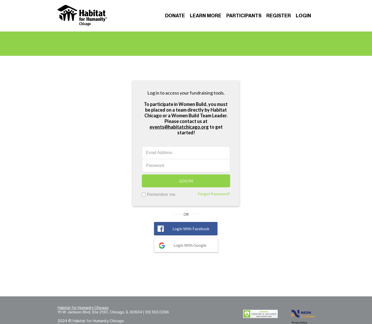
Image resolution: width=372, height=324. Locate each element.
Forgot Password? (214, 193)
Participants (243, 16)
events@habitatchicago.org (179, 127)
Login (303, 16)
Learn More (205, 16)
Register (278, 16)
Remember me (161, 194)
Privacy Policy (299, 322)
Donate (175, 16)
